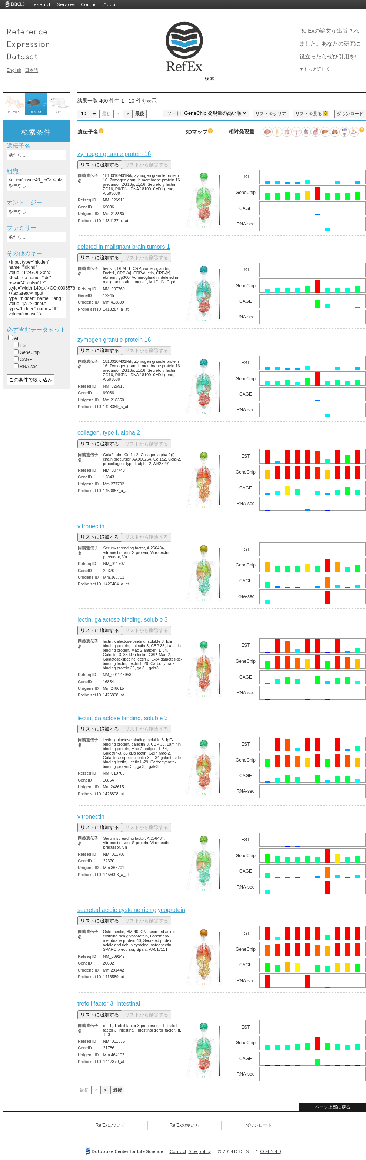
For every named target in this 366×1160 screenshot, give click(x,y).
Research (41, 4)
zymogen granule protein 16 (114, 154)
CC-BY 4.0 (270, 1151)
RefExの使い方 (185, 1125)
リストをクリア (270, 113)
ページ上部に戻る (332, 1107)
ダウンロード (350, 113)
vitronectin (90, 526)
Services (66, 4)
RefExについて (111, 1125)
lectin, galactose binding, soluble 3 (122, 619)
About (110, 4)
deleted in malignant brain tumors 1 (123, 247)
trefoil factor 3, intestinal (108, 1003)
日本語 (31, 70)
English (14, 70)
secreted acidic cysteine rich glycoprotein (131, 910)
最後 (139, 113)
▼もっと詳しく (314, 69)
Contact (89, 4)
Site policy (200, 1151)
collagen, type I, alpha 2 (108, 432)
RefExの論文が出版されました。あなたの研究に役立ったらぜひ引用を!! (329, 43)
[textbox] (176, 78)
